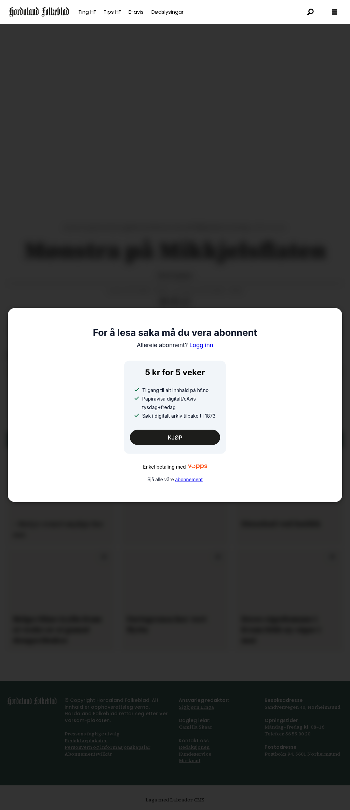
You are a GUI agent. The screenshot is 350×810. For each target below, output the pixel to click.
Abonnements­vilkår (88, 753)
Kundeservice (195, 753)
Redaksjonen (194, 747)
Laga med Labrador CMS (175, 799)
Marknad (189, 760)
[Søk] (311, 12)
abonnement (188, 479)
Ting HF (87, 11)
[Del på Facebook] (164, 302)
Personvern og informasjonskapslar (107, 747)
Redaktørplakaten (86, 740)
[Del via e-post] (175, 302)
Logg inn (175, 344)
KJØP (175, 437)
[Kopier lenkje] (185, 302)
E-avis (136, 11)
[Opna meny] (334, 12)
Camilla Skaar (195, 726)
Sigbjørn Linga (196, 707)
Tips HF (112, 11)
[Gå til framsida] (39, 12)
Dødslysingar (167, 11)
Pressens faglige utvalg (92, 733)
